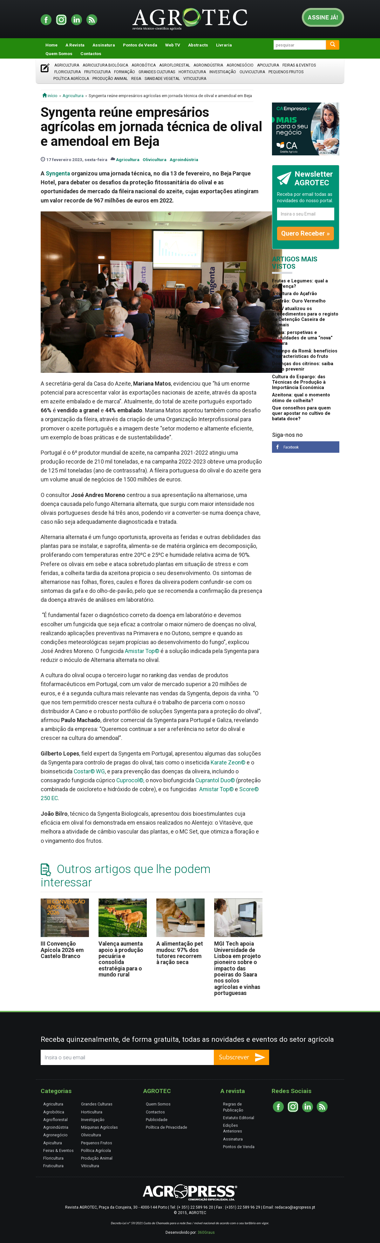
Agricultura (66, 65)
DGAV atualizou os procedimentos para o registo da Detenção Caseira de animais (305, 317)
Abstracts (198, 44)
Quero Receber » (305, 233)
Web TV (172, 44)
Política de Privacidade (166, 1127)
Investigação (222, 72)
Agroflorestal (174, 65)
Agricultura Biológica (105, 65)
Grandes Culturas (157, 72)
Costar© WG (89, 771)
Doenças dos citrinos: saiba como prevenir (302, 366)
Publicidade (156, 1119)
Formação (124, 72)
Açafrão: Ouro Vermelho (299, 301)
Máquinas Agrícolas (99, 1127)
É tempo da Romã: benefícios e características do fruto (304, 353)
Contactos (90, 53)
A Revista (75, 44)
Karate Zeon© (228, 762)
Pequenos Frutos (285, 72)
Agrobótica (144, 65)
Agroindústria (208, 65)
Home (51, 44)
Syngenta (58, 173)
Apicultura (268, 65)
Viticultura (194, 78)
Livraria (224, 44)
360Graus (206, 1232)
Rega (136, 78)
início (50, 95)
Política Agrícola (71, 78)
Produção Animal (110, 78)
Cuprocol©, (130, 780)
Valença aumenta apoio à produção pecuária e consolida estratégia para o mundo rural (120, 959)
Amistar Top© (142, 651)
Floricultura (67, 72)
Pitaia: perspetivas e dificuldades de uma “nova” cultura (302, 338)
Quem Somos (58, 53)
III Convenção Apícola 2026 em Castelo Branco (62, 950)
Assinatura (103, 44)
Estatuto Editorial (238, 1117)
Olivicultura (252, 72)
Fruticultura (97, 72)
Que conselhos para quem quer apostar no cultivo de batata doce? (301, 413)
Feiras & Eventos (299, 65)
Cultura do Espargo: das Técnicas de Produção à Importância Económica (299, 382)
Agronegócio (240, 65)
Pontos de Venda (140, 44)
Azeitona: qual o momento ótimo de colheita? (301, 397)
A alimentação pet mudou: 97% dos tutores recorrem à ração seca (179, 953)
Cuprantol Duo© (215, 780)
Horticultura (192, 72)
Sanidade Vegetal (162, 78)
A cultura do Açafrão (294, 293)
